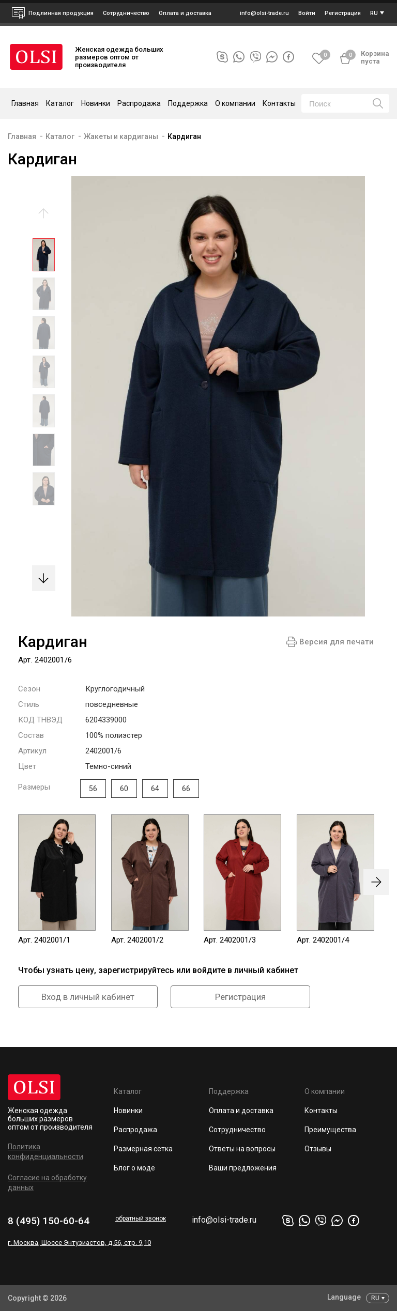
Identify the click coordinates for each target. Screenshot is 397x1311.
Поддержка (229, 1091)
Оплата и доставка (185, 13)
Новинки (95, 103)
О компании (324, 1091)
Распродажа (139, 103)
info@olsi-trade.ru (224, 1220)
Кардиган (184, 136)
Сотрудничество (237, 1129)
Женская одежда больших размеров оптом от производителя (50, 1118)
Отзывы (317, 1149)
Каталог (59, 136)
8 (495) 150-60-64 (48, 1221)
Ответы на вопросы (242, 1149)
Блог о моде (134, 1168)
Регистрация (240, 997)
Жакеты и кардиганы (121, 136)
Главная (25, 103)
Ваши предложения (243, 1168)
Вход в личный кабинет (87, 997)
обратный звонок (140, 1218)
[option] (43, 257)
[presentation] (376, 882)
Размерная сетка (143, 1149)
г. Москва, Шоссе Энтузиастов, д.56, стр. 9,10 (79, 1242)
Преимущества (330, 1129)
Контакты (279, 103)
